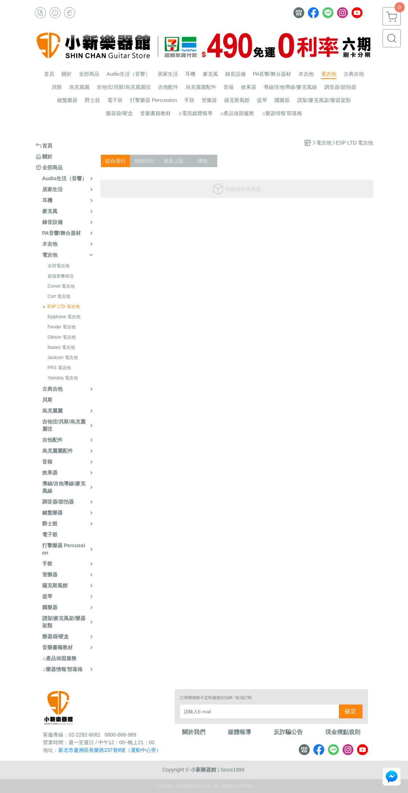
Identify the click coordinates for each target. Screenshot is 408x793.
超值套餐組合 (61, 276)
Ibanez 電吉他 (61, 347)
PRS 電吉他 (59, 367)
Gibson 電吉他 (62, 337)
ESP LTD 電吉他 (64, 306)
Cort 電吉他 (59, 296)
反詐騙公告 (288, 732)
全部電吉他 (59, 265)
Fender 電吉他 (62, 327)
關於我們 (193, 732)
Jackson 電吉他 (63, 357)
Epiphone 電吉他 (64, 316)
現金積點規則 (342, 732)
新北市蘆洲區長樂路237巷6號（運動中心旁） (109, 750)
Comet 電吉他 (61, 286)
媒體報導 (239, 732)
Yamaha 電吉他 (63, 377)
